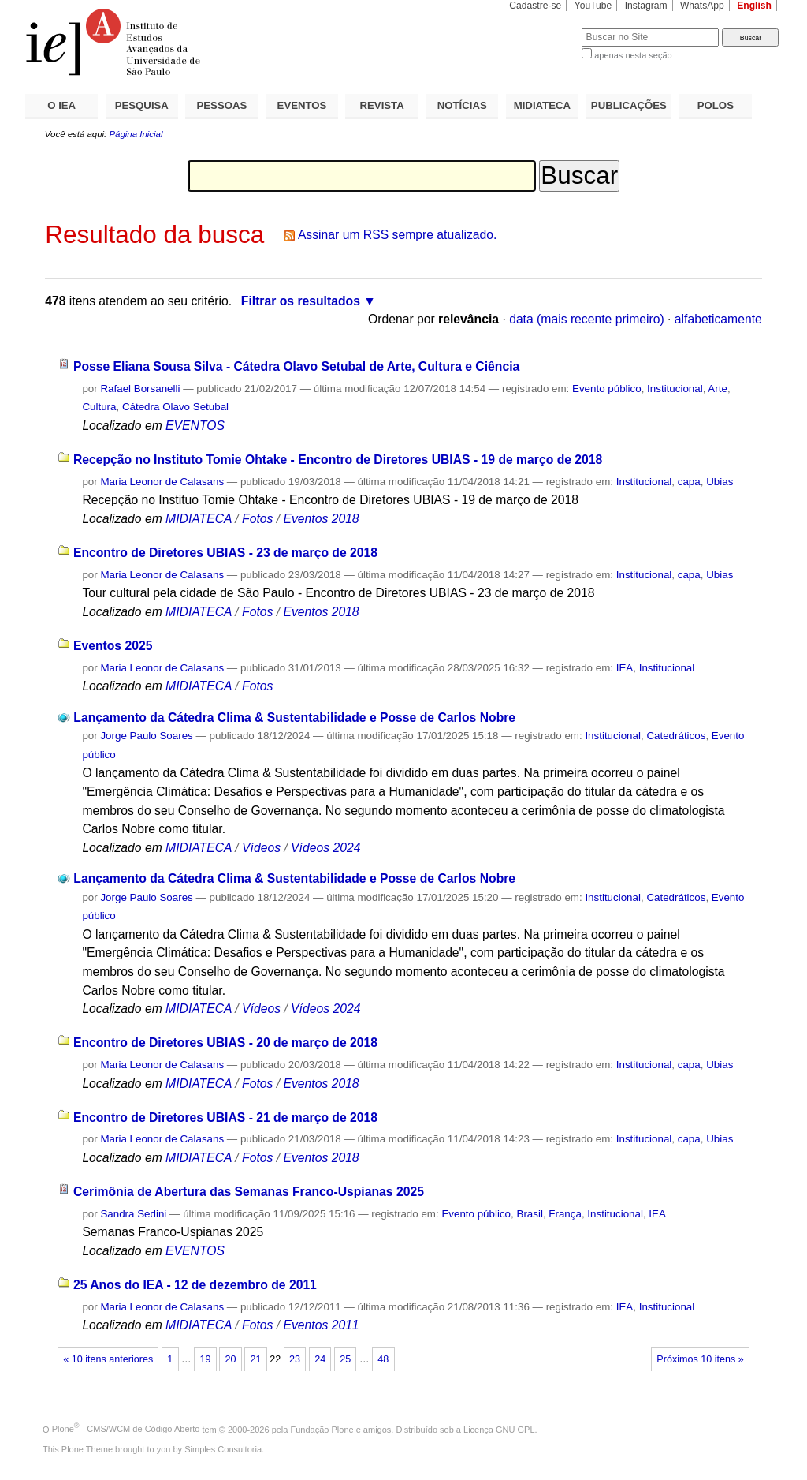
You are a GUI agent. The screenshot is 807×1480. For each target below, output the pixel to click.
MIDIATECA (542, 105)
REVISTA (382, 105)
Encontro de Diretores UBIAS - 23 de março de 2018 (225, 552)
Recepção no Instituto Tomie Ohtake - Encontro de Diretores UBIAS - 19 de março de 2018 (337, 459)
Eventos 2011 (321, 1325)
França (565, 1214)
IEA (625, 668)
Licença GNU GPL (498, 1428)
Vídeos (261, 847)
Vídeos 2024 (325, 847)
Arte (717, 388)
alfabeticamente (718, 319)
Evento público (607, 388)
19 (204, 1359)
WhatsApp (702, 5)
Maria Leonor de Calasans (162, 482)
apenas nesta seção (632, 55)
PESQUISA (142, 105)
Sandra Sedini (133, 1214)
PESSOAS (222, 105)
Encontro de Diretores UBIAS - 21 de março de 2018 (225, 1117)
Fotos (257, 518)
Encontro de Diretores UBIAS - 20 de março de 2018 (225, 1042)
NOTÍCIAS (462, 105)
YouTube (593, 5)
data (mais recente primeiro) (586, 319)
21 (256, 1359)
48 (383, 1359)
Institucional (675, 388)
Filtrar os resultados (300, 301)
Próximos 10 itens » (699, 1359)
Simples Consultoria (223, 1449)
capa (689, 482)
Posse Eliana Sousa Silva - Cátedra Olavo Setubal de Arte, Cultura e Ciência (296, 366)
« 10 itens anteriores (108, 1359)
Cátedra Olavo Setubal (175, 407)
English (754, 5)
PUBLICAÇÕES (629, 105)
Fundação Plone (322, 1428)
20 (230, 1359)
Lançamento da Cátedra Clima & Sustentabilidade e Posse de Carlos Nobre (294, 717)
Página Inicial (135, 134)
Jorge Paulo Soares (146, 736)
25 (345, 1359)
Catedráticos (675, 736)
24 (319, 1359)
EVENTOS (302, 105)
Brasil (529, 1214)
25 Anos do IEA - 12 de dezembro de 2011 (195, 1284)
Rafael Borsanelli (140, 388)
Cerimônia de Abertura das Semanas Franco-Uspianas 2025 (248, 1191)
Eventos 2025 (112, 645)
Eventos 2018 (321, 518)
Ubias (719, 482)
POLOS (715, 105)
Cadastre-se (535, 5)
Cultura (99, 407)
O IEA (61, 105)
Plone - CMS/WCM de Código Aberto (126, 1428)
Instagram (646, 5)
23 (294, 1359)
